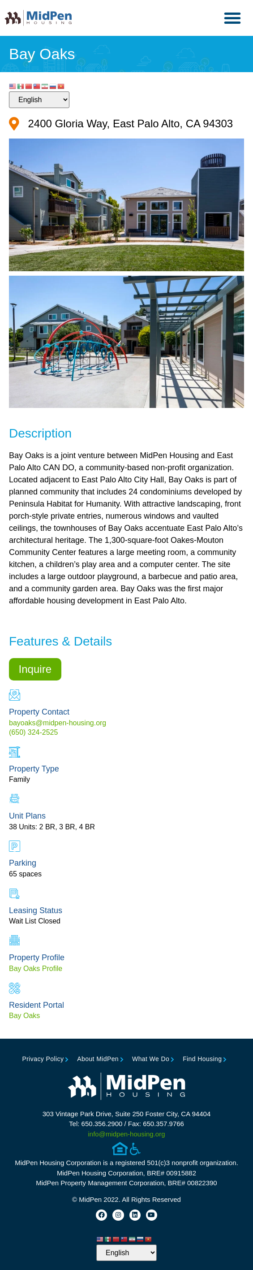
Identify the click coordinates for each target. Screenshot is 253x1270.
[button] (232, 17)
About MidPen (98, 1058)
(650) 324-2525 (33, 732)
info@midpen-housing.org (126, 1134)
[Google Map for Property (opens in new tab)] (121, 123)
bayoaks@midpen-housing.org (57, 723)
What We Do (150, 1058)
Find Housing (202, 1058)
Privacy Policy (43, 1058)
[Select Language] (39, 99)
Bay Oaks (24, 1015)
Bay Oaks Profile (35, 968)
